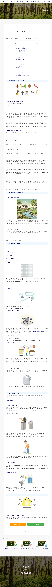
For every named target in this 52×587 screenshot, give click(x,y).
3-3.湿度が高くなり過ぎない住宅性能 (21, 59)
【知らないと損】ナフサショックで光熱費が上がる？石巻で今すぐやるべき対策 (26, 548)
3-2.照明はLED (18, 58)
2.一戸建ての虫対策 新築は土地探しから (20, 50)
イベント (34, 1)
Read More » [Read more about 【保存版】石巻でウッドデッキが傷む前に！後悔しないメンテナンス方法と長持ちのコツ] (5, 551)
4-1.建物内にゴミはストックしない (20, 67)
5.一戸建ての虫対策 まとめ (19, 74)
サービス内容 (22, 1)
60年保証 (27, 1)
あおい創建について (16, 1)
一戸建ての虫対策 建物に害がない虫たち (21, 48)
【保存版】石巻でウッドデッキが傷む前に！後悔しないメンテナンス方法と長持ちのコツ (10, 548)
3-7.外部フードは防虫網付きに (20, 64)
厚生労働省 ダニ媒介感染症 (33, 189)
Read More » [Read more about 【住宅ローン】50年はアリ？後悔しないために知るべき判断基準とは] (36, 551)
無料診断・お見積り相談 (18, 524)
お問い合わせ (45, 1)
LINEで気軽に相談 (35, 524)
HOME (11, 1)
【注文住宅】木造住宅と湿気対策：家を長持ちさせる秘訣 (39, 331)
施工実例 (30, 1)
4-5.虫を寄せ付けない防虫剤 (19, 72)
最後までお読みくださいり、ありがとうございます (22, 75)
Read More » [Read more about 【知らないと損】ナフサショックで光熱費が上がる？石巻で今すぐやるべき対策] (21, 551)
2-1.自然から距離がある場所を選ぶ (20, 51)
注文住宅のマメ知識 (39, 1)
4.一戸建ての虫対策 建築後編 (19, 66)
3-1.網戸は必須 (18, 57)
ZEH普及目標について (26, 576)
